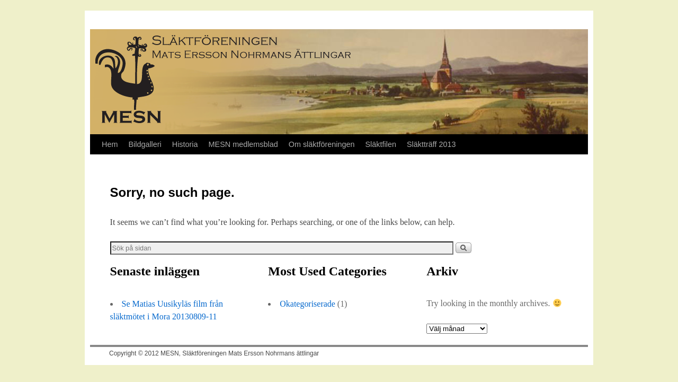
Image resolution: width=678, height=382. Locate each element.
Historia (185, 144)
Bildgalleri (144, 144)
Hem (110, 144)
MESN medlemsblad (243, 144)
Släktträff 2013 (431, 144)
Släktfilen (380, 144)
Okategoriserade (307, 303)
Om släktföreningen (322, 144)
